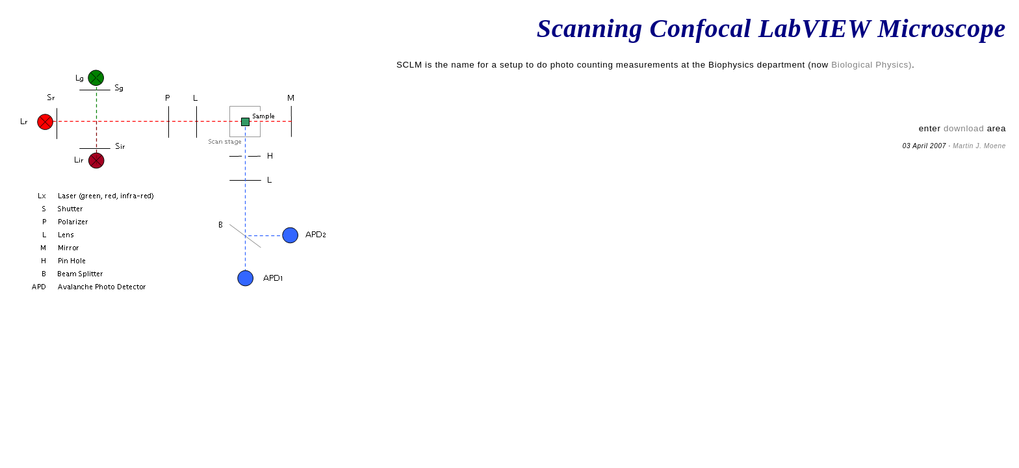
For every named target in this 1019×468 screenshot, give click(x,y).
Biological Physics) (871, 65)
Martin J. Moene (979, 146)
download (964, 128)
